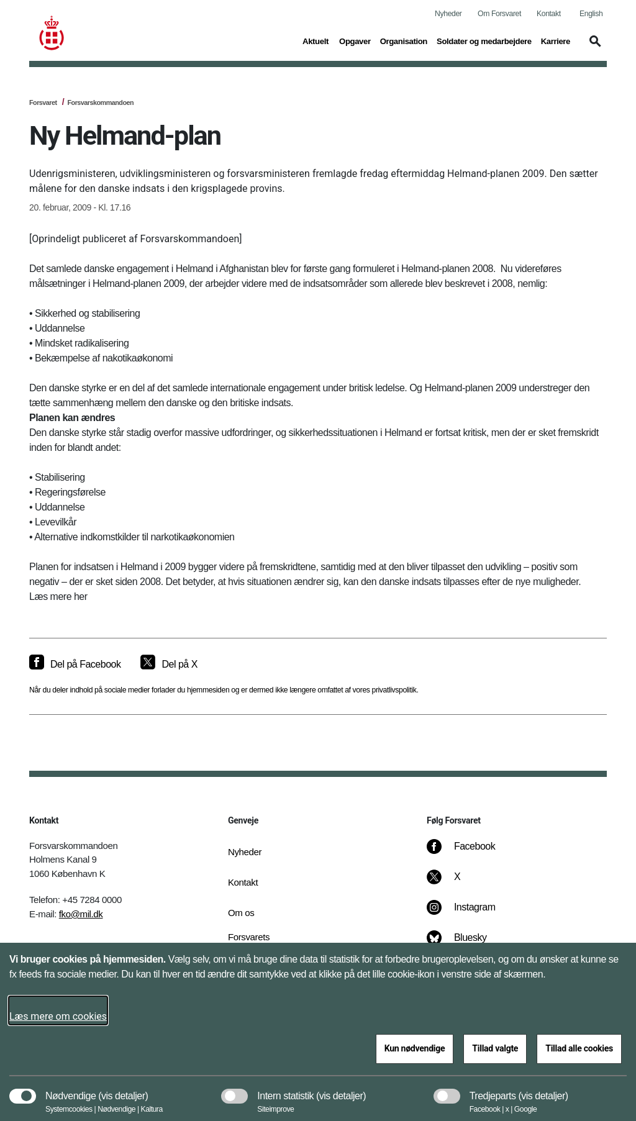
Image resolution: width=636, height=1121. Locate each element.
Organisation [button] (403, 40)
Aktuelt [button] (316, 40)
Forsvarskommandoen (100, 102)
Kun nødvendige (414, 1048)
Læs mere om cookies (58, 1016)
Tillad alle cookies (579, 1048)
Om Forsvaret (499, 13)
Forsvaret (43, 102)
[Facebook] (469, 852)
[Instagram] (470, 913)
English (590, 13)
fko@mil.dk (81, 914)
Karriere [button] (555, 40)
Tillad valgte (495, 1048)
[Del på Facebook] (74, 664)
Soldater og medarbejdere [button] (484, 40)
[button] (593, 47)
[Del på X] (168, 664)
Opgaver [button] (355, 40)
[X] (457, 883)
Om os (241, 912)
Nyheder (448, 13)
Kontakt (549, 13)
